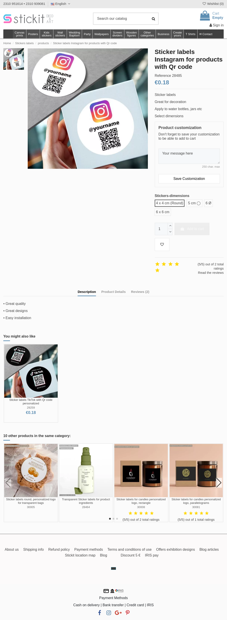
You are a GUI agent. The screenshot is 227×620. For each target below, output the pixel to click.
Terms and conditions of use (130, 549)
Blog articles (209, 549)
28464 (86, 507)
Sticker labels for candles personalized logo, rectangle (141, 501)
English (61, 4)
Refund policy (59, 549)
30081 (196, 507)
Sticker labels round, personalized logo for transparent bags (31, 501)
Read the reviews (211, 272)
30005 (31, 507)
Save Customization (189, 179)
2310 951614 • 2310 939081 (24, 4)
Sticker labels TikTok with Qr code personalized (30, 401)
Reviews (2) (140, 292)
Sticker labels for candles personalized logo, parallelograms (196, 501)
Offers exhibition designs (175, 549)
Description (87, 292)
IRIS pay (152, 555)
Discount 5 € (130, 555)
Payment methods (88, 549)
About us (12, 549)
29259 (31, 407)
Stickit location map (80, 555)
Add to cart (192, 229)
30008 (141, 507)
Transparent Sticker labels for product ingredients (86, 501)
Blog (103, 555)
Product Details (113, 292)
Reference (163, 76)
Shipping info (33, 549)
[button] (147, 34)
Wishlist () (213, 4)
